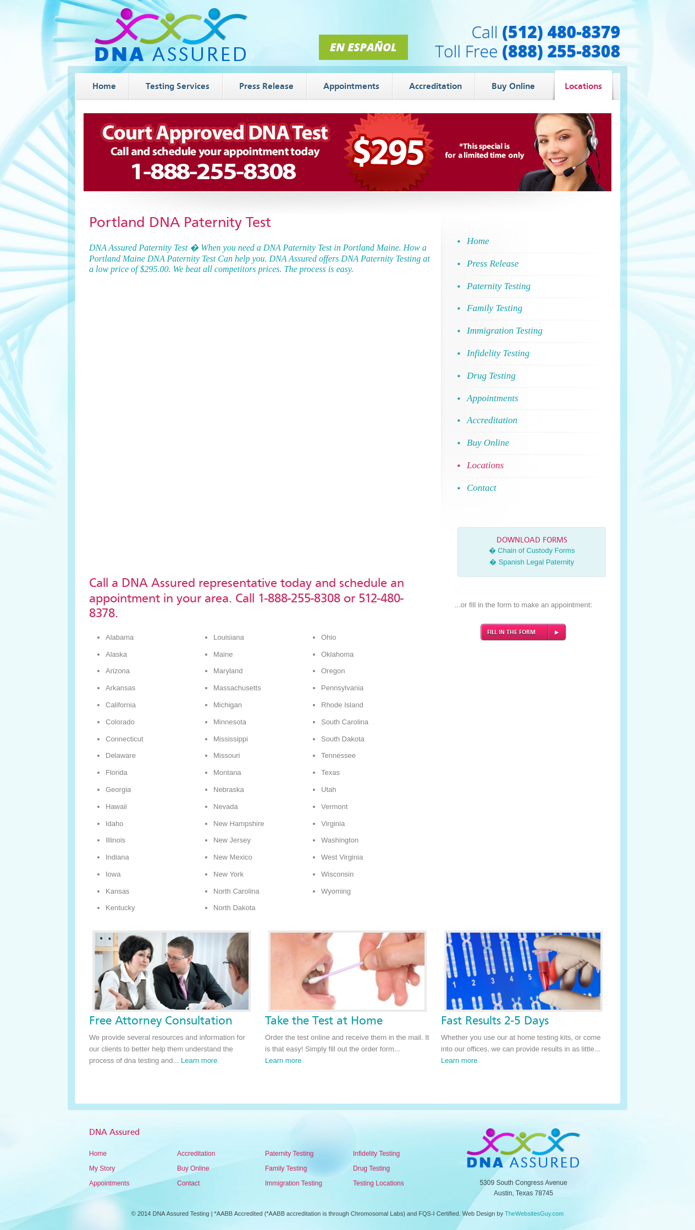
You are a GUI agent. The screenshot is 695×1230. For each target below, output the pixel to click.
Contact (188, 1183)
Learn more (199, 1060)
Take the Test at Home (324, 1020)
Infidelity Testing (376, 1153)
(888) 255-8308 (561, 51)
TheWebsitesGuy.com (534, 1213)
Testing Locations (378, 1183)
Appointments (109, 1183)
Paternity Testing (289, 1153)
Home (98, 1153)
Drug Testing (371, 1168)
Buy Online (193, 1168)
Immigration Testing (293, 1183)
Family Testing (286, 1168)
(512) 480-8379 (561, 31)
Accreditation (196, 1153)
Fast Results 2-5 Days (495, 1020)
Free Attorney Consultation (161, 1020)
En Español (363, 47)
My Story (102, 1168)
